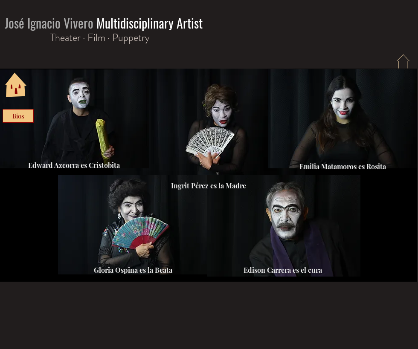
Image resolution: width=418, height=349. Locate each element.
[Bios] (18, 116)
